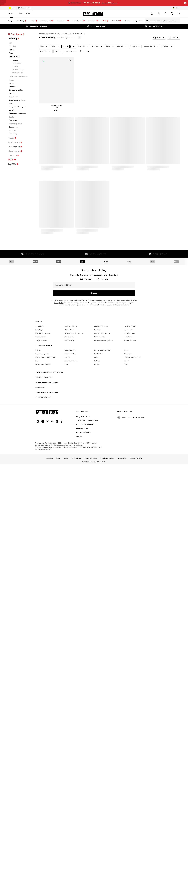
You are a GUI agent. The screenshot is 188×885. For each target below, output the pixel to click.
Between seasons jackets (103, 663)
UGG (37, 683)
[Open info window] (185, 3)
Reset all (84, 51)
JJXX (125, 687)
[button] (159, 38)
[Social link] (37, 710)
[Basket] (178, 13)
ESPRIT (67, 680)
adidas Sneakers (71, 649)
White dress (69, 652)
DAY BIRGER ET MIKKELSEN (45, 680)
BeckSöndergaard (42, 676)
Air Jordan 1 (39, 649)
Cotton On (98, 676)
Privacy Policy (58, 625)
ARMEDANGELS (70, 673)
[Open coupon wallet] (152, 13)
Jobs (66, 747)
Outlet (12, 8)
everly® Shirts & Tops (102, 656)
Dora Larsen (128, 676)
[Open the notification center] (165, 14)
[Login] (158, 13)
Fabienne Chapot (71, 683)
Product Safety (136, 747)
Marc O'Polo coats (101, 649)
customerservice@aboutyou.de (70, 627)
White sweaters (130, 649)
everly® (38, 673)
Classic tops (67, 33)
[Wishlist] (172, 13)
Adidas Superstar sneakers (75, 656)
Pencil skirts (69, 659)
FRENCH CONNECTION (132, 680)
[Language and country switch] (176, 8)
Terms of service (91, 747)
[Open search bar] (146, 21)
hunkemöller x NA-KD (42, 687)
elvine (96, 680)
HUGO (126, 673)
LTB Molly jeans (129, 656)
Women (11, 14)
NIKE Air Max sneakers (43, 656)
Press (58, 747)
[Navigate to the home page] (93, 14)
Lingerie (97, 652)
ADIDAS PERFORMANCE (103, 673)
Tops (59, 33)
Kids (28, 14)
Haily (66, 687)
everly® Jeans (129, 659)
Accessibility (122, 747)
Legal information (107, 747)
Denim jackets (40, 659)
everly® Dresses (41, 663)
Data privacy (76, 747)
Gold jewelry (69, 663)
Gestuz (126, 683)
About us (49, 747)
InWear (97, 687)
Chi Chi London (70, 676)
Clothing (50, 33)
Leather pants (99, 659)
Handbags (39, 652)
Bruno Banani (80, 33)
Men (20, 14)
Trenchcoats (128, 652)
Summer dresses (130, 663)
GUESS (97, 683)
